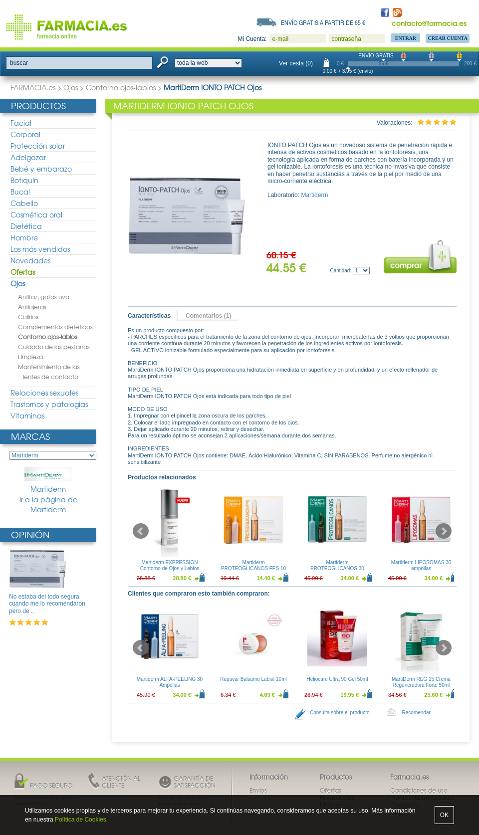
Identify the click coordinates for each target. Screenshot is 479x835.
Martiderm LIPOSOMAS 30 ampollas (421, 565)
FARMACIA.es (32, 87)
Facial (20, 123)
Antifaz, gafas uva (43, 296)
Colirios (28, 316)
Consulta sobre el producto (340, 712)
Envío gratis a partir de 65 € (323, 22)
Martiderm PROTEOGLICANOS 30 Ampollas (337, 568)
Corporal (25, 134)
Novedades (30, 260)
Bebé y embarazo (41, 169)
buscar (19, 62)
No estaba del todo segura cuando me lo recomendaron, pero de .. (48, 604)
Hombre (24, 237)
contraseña (346, 38)
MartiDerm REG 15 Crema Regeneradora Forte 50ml (421, 682)
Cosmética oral (36, 214)
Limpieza (30, 356)
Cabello (24, 203)
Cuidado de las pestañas (54, 346)
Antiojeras (32, 306)
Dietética (26, 226)
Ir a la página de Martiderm (48, 504)
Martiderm (48, 480)
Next (444, 531)
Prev (141, 531)
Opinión (30, 534)
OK (444, 815)
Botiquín (24, 180)
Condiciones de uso (419, 790)
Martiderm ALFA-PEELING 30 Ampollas (170, 682)
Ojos (70, 87)
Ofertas (22, 272)
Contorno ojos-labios (121, 87)
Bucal (20, 192)
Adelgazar (28, 157)
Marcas (30, 436)
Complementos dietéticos (55, 326)
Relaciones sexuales (44, 393)
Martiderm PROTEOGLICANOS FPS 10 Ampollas (253, 568)
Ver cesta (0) (296, 63)
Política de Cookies (80, 819)
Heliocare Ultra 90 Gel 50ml (337, 679)
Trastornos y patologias (49, 404)
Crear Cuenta (448, 38)
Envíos (258, 790)
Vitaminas (27, 415)
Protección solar (37, 146)
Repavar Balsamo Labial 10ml (253, 679)
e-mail (280, 38)
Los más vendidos (40, 249)
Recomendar (416, 712)
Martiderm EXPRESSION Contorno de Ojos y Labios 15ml (169, 568)
